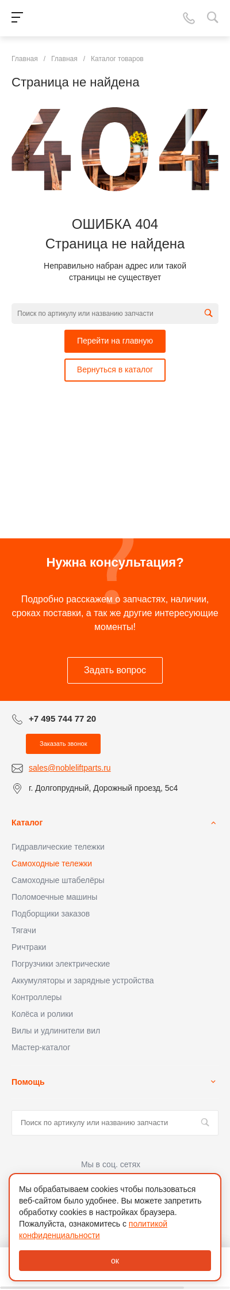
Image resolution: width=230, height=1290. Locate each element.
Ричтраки (29, 947)
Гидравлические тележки (58, 846)
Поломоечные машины (54, 897)
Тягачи (24, 930)
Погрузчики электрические (61, 963)
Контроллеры (37, 997)
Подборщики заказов (51, 913)
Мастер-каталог (41, 1047)
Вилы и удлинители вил (56, 1030)
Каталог (27, 822)
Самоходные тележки (52, 863)
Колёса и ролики (42, 1014)
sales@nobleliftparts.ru (70, 767)
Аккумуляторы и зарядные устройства (83, 980)
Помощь (28, 1082)
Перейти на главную (115, 340)
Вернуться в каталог (115, 369)
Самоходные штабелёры (58, 880)
